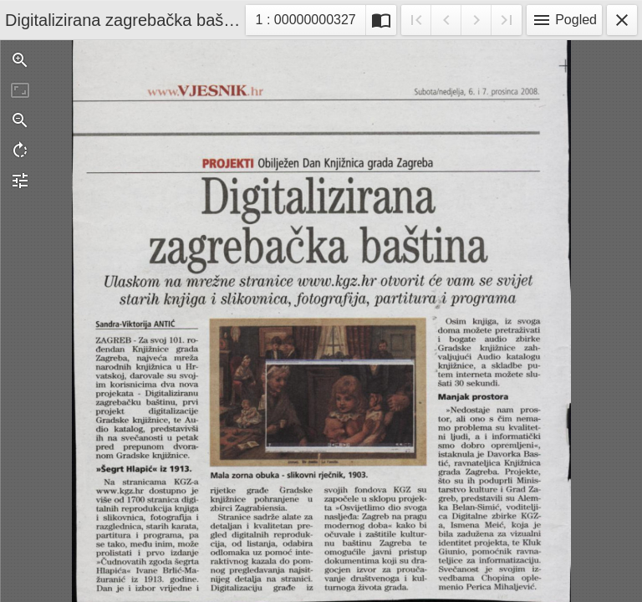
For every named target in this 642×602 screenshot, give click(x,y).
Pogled (564, 20)
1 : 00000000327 (305, 22)
